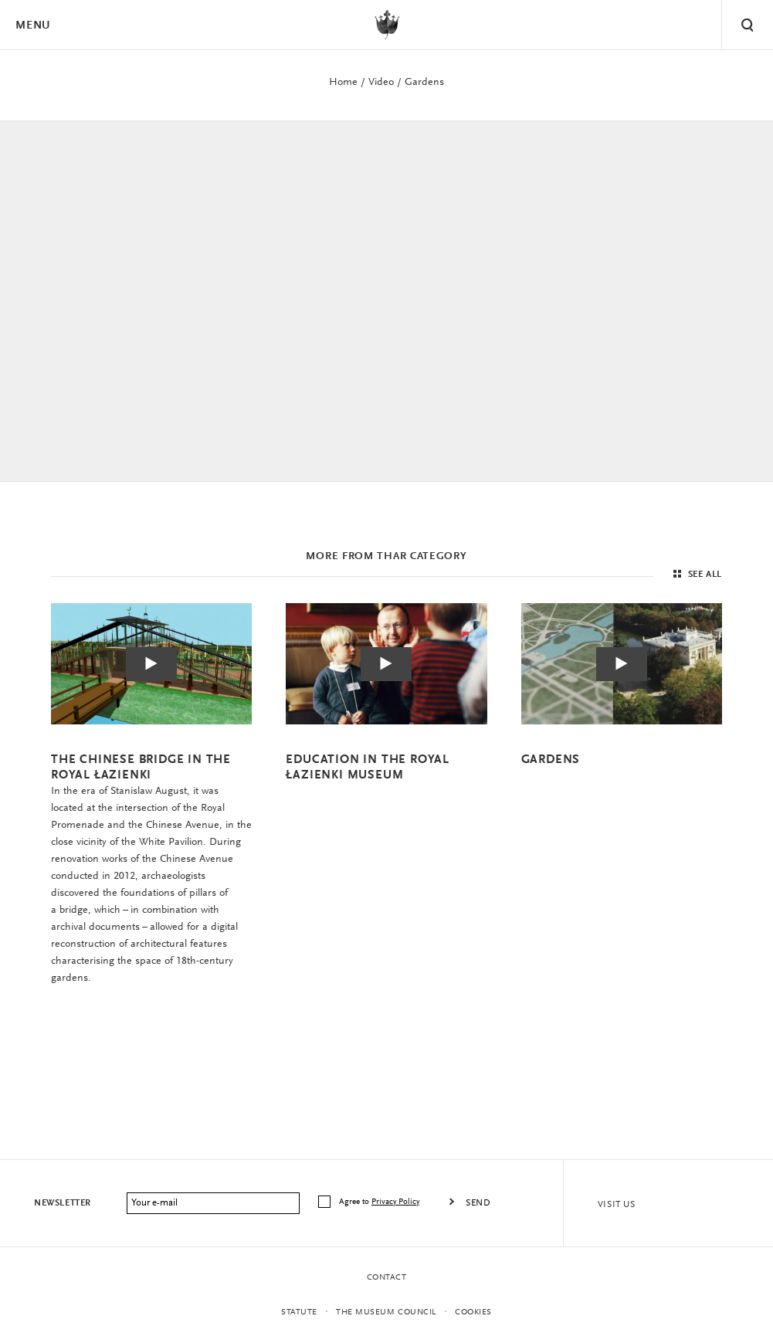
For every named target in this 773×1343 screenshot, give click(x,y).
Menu (32, 26)
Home (343, 82)
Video (381, 82)
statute (299, 1312)
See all (696, 574)
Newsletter (62, 1203)
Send (478, 1203)
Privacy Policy (395, 1202)
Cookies (473, 1312)
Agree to (380, 1202)
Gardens (424, 82)
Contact (387, 1277)
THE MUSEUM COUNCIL (386, 1312)
